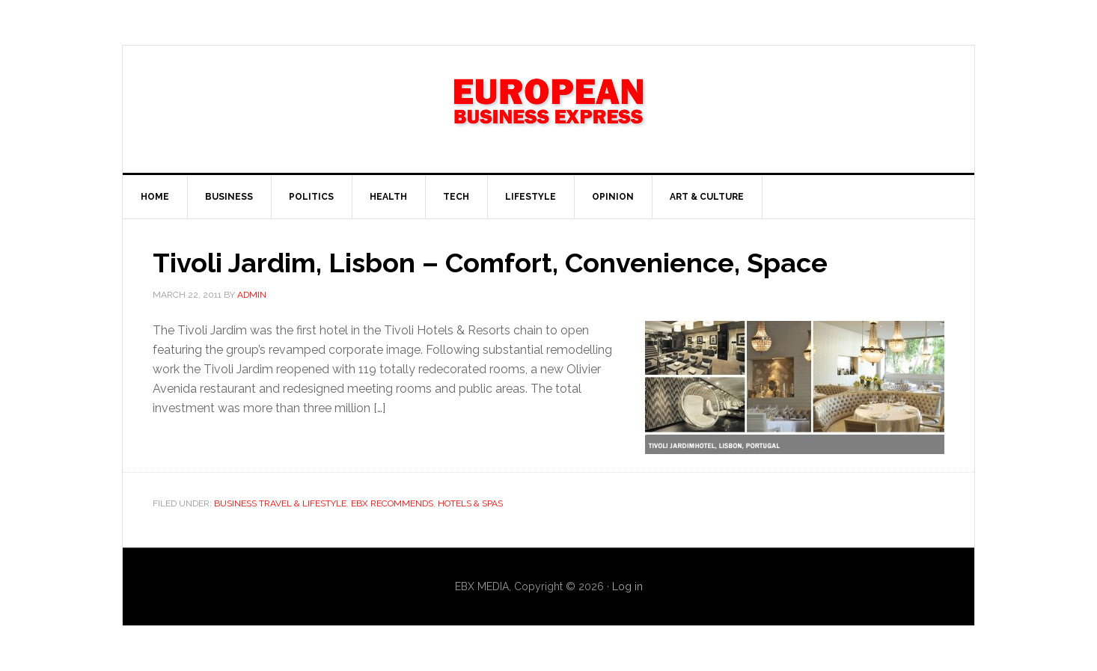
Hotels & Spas (470, 503)
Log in (627, 586)
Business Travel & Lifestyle (280, 503)
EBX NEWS (548, 109)
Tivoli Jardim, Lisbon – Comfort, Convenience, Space (490, 262)
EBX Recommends (392, 503)
